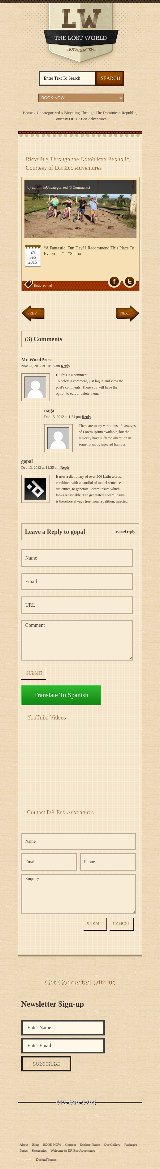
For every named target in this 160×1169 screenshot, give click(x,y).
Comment (77, 640)
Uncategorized (48, 112)
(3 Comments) (79, 187)
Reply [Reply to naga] (86, 417)
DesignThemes (46, 1159)
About (24, 1144)
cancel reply (125, 532)
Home (28, 112)
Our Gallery (112, 1144)
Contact (70, 1144)
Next (125, 313)
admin (36, 187)
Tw (129, 281)
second (47, 285)
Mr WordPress (37, 359)
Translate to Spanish (61, 695)
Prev (32, 313)
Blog (35, 1144)
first (37, 285)
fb (114, 281)
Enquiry (78, 894)
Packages (130, 1144)
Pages (24, 1150)
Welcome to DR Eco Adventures (73, 1150)
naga (49, 410)
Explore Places (90, 1144)
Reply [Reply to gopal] (65, 467)
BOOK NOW (52, 1144)
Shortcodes (39, 1150)
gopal (27, 461)
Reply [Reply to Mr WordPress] (65, 366)
